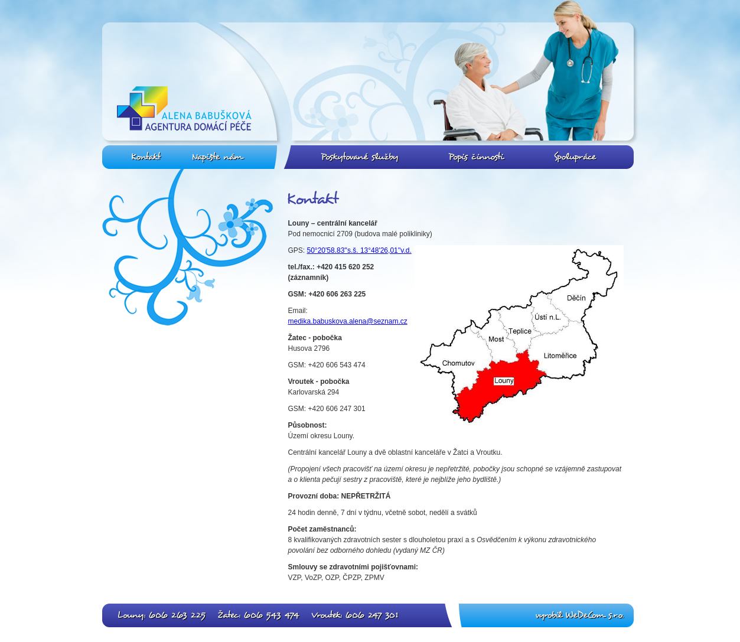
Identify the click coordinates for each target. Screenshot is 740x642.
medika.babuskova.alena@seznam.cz (348, 321)
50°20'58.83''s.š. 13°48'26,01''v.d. (359, 250)
